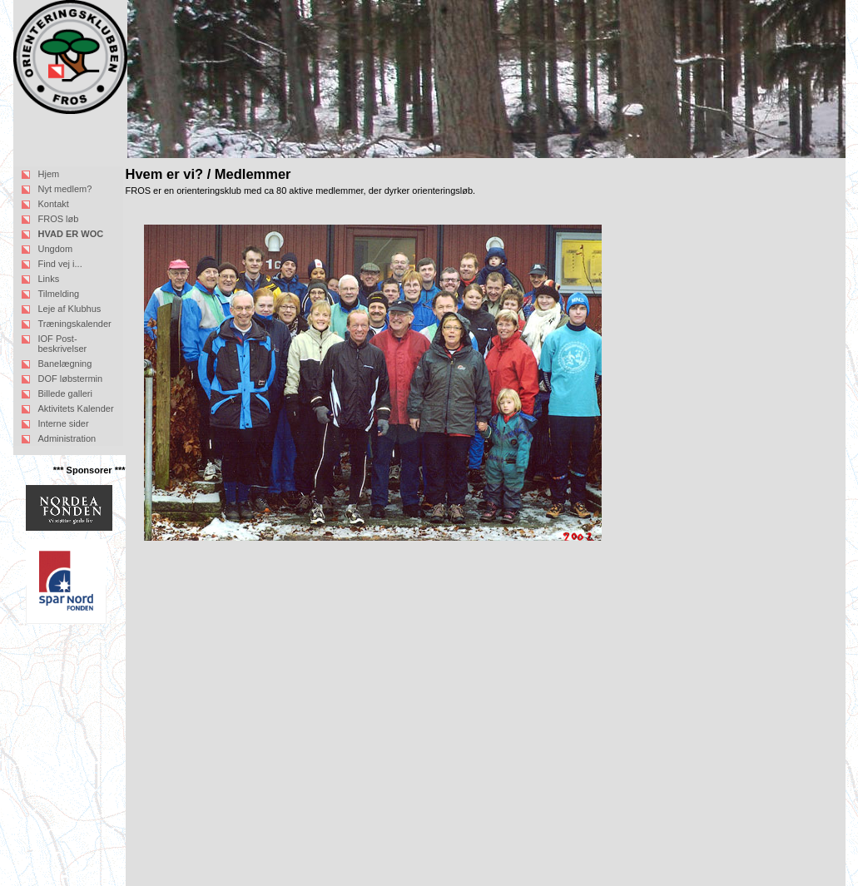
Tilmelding (59, 294)
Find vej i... (60, 264)
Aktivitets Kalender (76, 408)
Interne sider (63, 423)
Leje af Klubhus (70, 309)
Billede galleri (65, 393)
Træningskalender (75, 324)
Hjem (49, 174)
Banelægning (65, 364)
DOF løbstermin (70, 379)
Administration (67, 438)
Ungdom (55, 249)
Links (49, 279)
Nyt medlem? (65, 189)
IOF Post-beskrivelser (62, 344)
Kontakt (53, 204)
